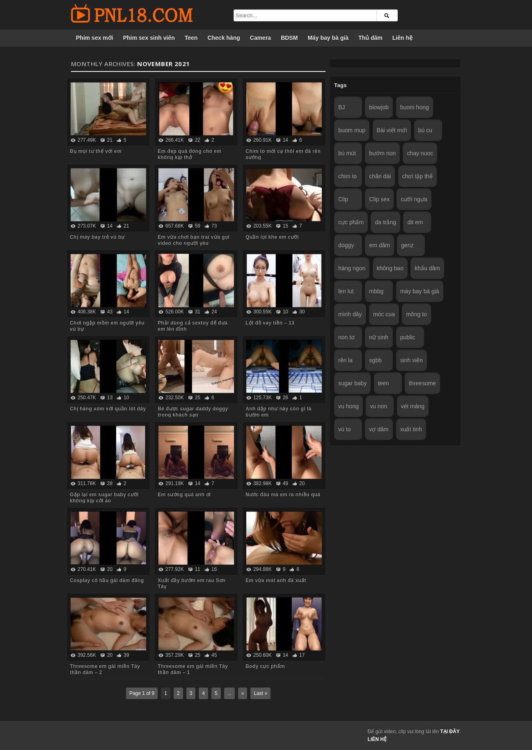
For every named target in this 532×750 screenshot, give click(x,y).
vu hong (348, 406)
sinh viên (411, 360)
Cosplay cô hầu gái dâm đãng (107, 580)
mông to (416, 314)
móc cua (384, 314)
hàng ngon (351, 268)
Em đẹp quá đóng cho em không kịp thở (189, 154)
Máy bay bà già (328, 38)
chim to (347, 176)
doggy (346, 245)
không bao (390, 268)
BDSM (289, 38)
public (407, 337)
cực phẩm (351, 222)
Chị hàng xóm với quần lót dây (108, 409)
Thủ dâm (370, 38)
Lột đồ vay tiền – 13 (269, 323)
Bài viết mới (392, 130)
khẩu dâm (427, 268)
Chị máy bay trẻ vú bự (97, 237)
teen (383, 383)
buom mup (351, 130)
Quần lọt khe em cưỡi (272, 237)
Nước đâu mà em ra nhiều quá (282, 494)
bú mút (347, 153)
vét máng (413, 406)
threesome (422, 383)
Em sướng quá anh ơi (184, 494)
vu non (378, 406)
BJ (341, 107)
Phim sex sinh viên (149, 38)
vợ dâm (378, 429)
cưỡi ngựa (414, 199)
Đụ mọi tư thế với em (96, 151)
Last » (260, 693)
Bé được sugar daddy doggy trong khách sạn (193, 412)
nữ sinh (378, 337)
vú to (344, 429)
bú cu (425, 130)
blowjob (378, 107)
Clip (343, 199)
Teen (191, 38)
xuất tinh (411, 429)
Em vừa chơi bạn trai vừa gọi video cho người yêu (193, 240)
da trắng (385, 222)
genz (407, 245)
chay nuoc (420, 153)
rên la (345, 360)
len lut (345, 291)
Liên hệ (402, 38)
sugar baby (352, 383)
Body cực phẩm (265, 666)
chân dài (380, 176)
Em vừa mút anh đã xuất (275, 580)
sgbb (375, 360)
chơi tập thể (417, 176)
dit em (415, 222)
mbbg (376, 291)
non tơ (346, 337)
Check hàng (223, 38)
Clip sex (379, 199)
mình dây (350, 314)
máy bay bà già (419, 291)
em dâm (379, 245)
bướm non (382, 153)
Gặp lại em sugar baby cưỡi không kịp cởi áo (104, 498)
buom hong (414, 107)
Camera (260, 38)
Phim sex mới (94, 38)
